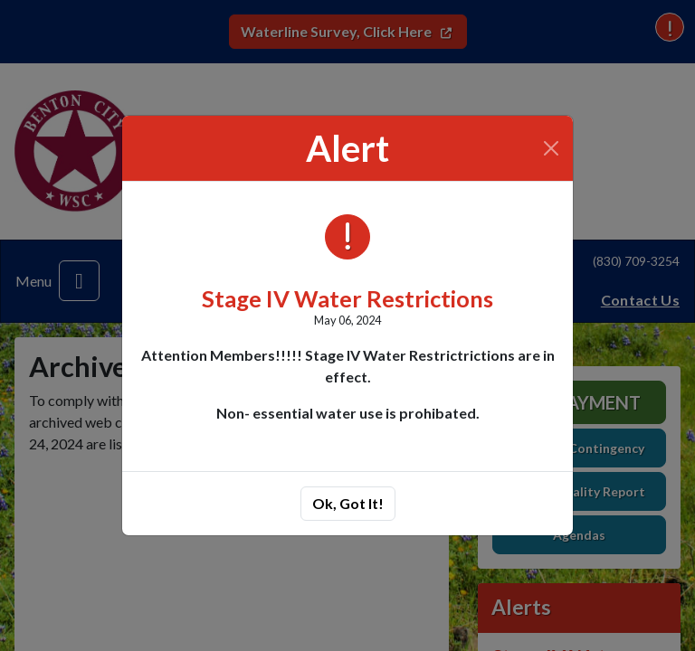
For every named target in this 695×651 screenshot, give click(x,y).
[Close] (552, 148)
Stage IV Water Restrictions (347, 298)
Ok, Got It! (348, 503)
